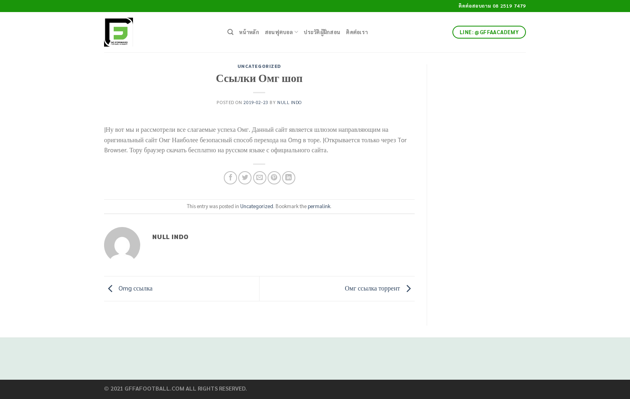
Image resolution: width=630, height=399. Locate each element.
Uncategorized (259, 66)
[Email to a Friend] (259, 177)
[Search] (230, 32)
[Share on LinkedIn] (288, 177)
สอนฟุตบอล (282, 32)
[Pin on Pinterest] (274, 177)
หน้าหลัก (249, 32)
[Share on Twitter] (245, 177)
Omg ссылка (128, 288)
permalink (319, 206)
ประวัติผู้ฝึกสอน (322, 32)
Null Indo (289, 102)
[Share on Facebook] (230, 177)
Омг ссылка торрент (379, 288)
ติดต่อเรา (357, 32)
